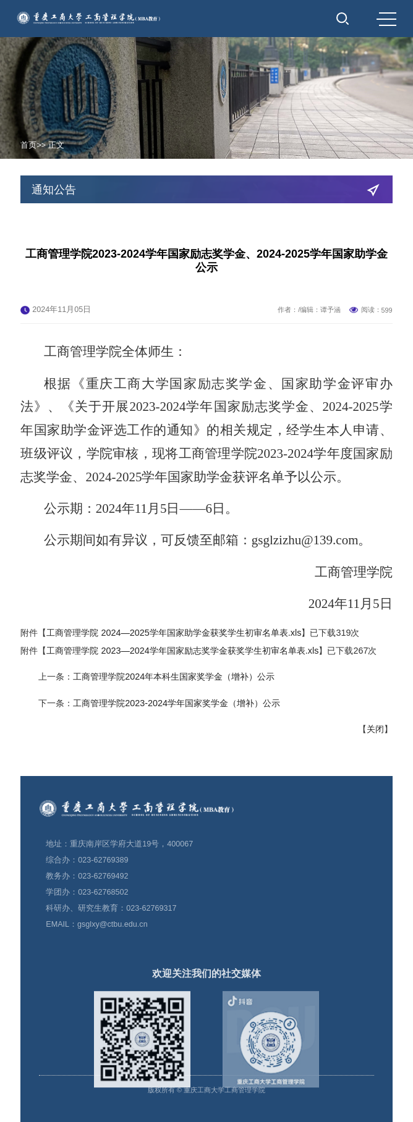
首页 (28, 145)
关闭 (375, 760)
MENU (386, 19)
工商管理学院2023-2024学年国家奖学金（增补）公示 (176, 733)
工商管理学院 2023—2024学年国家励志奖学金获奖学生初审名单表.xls (182, 681)
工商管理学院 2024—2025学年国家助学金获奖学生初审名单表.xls (173, 664)
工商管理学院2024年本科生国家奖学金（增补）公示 (174, 707)
